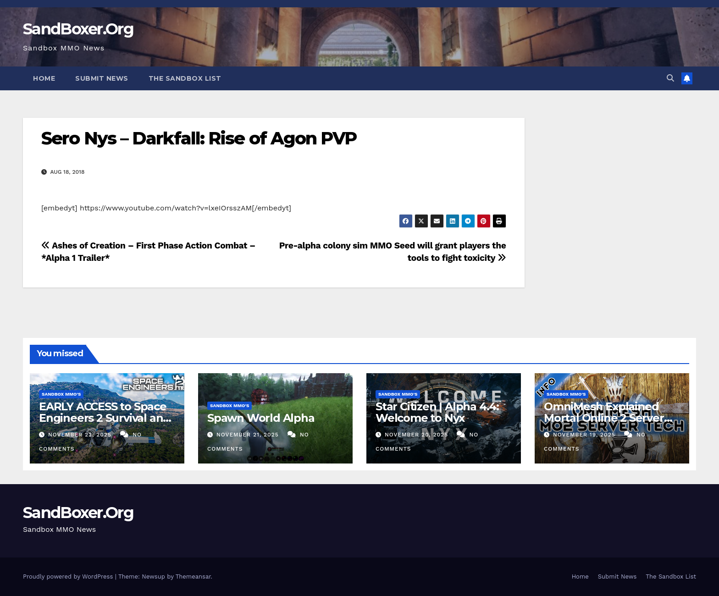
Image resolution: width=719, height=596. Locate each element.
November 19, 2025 (585, 434)
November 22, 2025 (81, 434)
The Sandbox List (185, 78)
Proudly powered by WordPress (69, 576)
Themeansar (193, 576)
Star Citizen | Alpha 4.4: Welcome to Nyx (437, 412)
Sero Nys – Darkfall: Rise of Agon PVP (198, 138)
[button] (670, 78)
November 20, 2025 (417, 434)
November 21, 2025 (248, 434)
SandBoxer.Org (78, 29)
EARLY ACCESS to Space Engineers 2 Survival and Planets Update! (104, 418)
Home (44, 78)
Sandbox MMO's (61, 394)
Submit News (101, 78)
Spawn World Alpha (261, 418)
